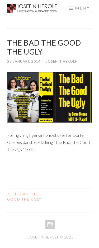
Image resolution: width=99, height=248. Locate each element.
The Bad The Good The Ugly (24, 196)
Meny (82, 7)
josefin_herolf (61, 61)
